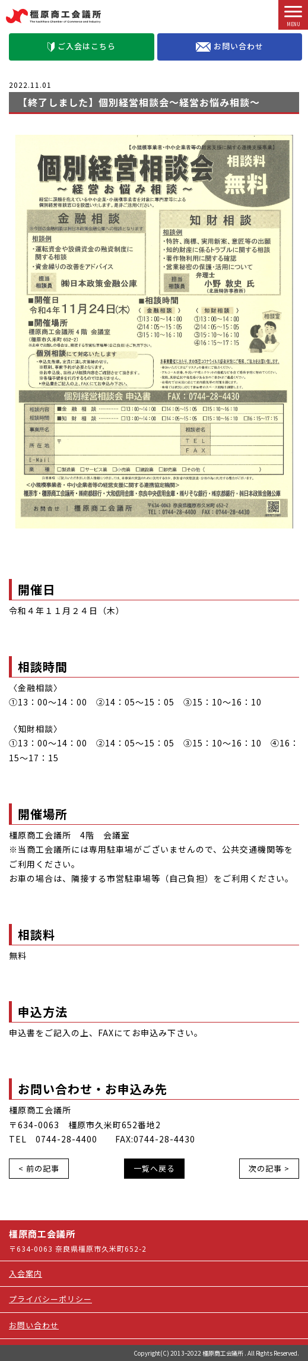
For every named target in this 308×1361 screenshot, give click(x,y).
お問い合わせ (229, 46)
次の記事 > (269, 1168)
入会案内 (25, 1273)
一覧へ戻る (154, 1168)
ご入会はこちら (81, 46)
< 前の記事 (38, 1168)
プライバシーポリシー (50, 1299)
